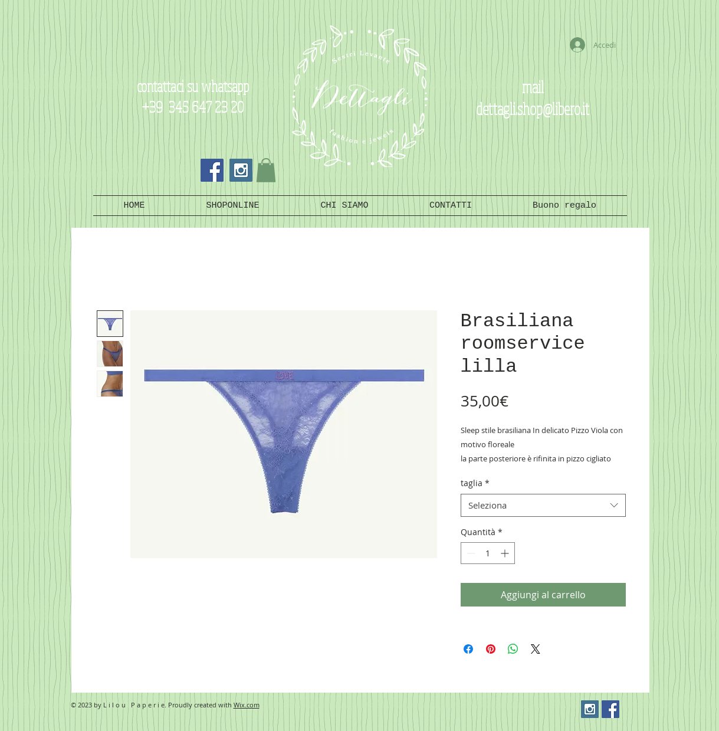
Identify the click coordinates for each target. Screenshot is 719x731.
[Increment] (505, 553)
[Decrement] (469, 553)
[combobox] (543, 505)
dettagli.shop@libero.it (532, 108)
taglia (475, 483)
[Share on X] (535, 649)
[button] (266, 170)
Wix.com (247, 704)
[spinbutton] (487, 553)
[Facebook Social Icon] (212, 170)
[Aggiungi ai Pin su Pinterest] (491, 649)
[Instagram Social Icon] (240, 170)
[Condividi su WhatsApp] (513, 649)
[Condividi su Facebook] (468, 649)
